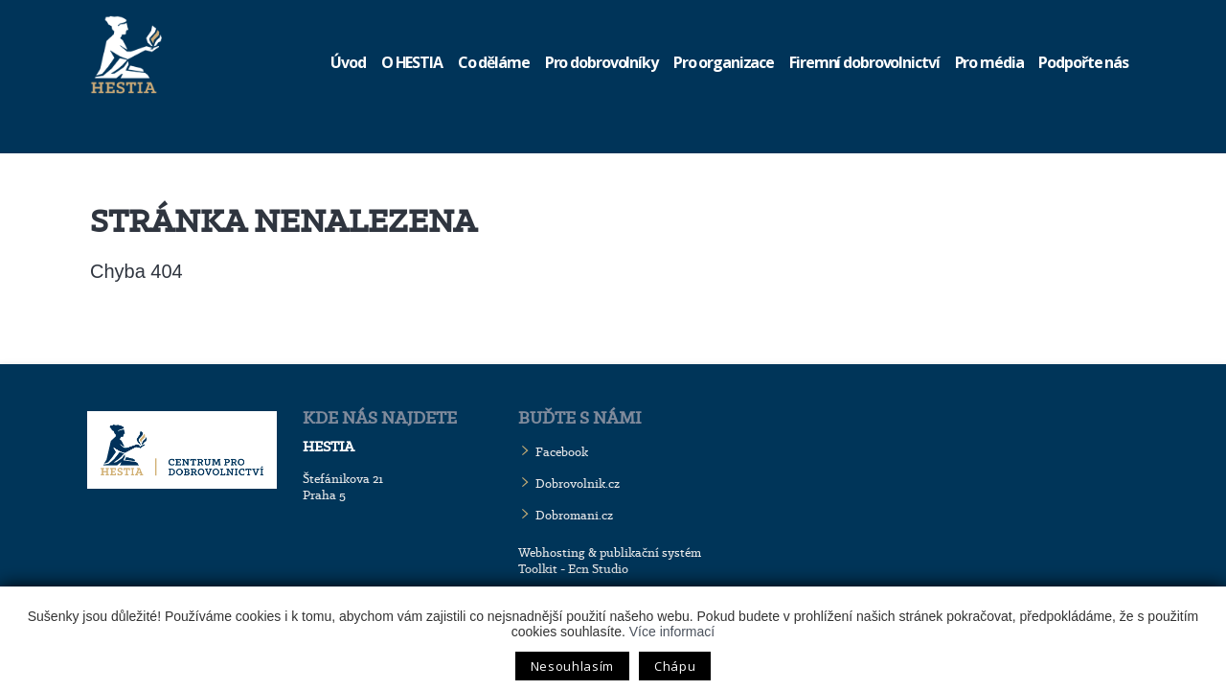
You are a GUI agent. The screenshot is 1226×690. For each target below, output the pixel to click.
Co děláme (494, 62)
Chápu (674, 666)
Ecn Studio (598, 569)
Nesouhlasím (572, 666)
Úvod (348, 62)
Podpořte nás (1083, 62)
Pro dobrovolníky (601, 62)
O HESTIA (412, 62)
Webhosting (551, 552)
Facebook (561, 452)
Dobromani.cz (574, 515)
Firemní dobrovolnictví (864, 62)
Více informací (672, 631)
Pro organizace (723, 62)
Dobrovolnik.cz (577, 483)
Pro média (989, 62)
